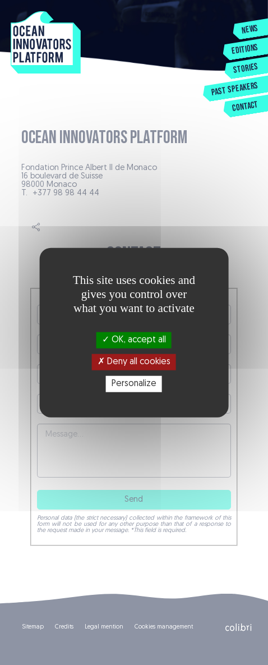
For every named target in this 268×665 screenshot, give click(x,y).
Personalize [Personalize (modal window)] (134, 383)
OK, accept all (134, 339)
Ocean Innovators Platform (46, 44)
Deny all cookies (134, 361)
